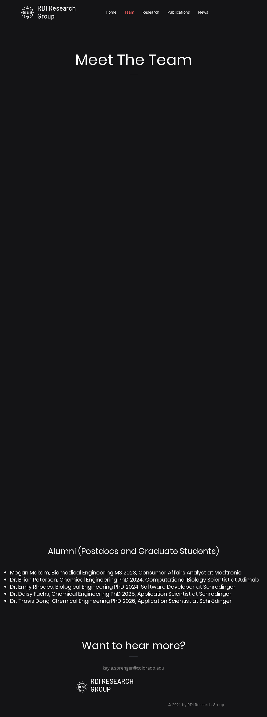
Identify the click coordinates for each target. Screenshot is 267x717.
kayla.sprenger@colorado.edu (133, 668)
